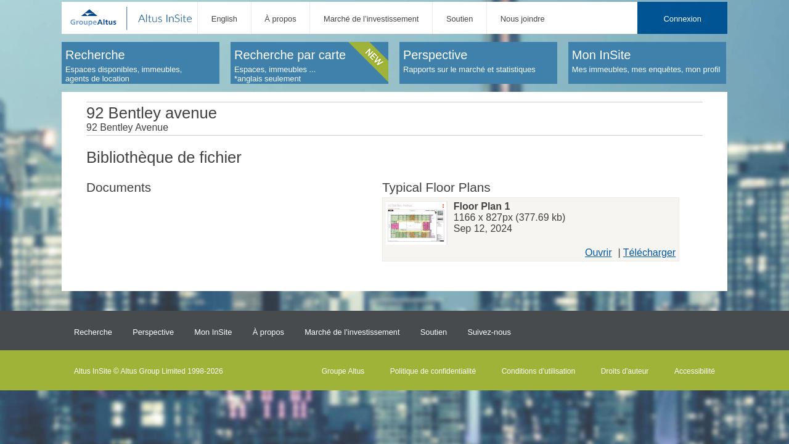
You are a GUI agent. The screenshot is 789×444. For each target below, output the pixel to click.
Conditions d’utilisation (538, 371)
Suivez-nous (488, 332)
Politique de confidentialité (433, 371)
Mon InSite (213, 332)
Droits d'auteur (625, 371)
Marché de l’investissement (371, 18)
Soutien (459, 18)
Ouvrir (598, 252)
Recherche (93, 332)
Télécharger (649, 252)
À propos (280, 18)
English (224, 18)
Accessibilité (694, 371)
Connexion (682, 18)
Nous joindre (523, 18)
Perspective (153, 332)
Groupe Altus (343, 371)
